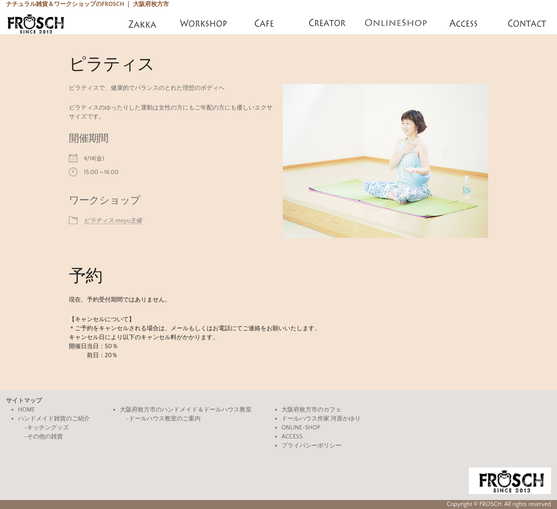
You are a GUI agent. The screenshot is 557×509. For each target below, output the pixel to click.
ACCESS (291, 436)
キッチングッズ (48, 427)
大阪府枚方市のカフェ (311, 409)
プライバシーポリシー (311, 445)
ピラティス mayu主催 (113, 220)
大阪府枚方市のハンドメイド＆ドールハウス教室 (186, 409)
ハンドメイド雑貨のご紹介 (54, 418)
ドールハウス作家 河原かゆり (321, 418)
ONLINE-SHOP (300, 427)
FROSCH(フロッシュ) (35, 23)
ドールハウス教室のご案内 (165, 418)
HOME (26, 409)
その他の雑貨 (45, 436)
